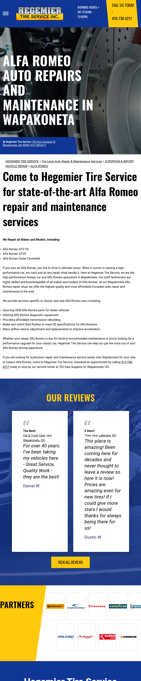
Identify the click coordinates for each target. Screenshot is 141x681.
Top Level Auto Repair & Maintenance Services (72, 161)
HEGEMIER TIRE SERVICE (22, 161)
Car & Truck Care (34, 435)
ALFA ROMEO (39, 166)
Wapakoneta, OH (34, 440)
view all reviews (70, 561)
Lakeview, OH (107, 435)
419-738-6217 (122, 18)
